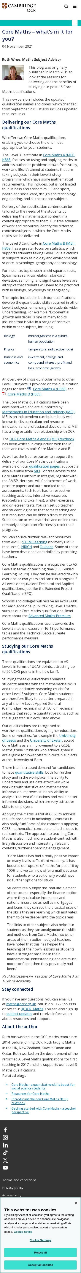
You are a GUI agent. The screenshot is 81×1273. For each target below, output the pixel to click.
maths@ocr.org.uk (21, 1004)
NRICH (26, 546)
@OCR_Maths (32, 1009)
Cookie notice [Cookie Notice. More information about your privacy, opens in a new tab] (23, 1231)
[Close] (76, 1203)
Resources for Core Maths (30, 1094)
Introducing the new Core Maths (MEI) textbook (39, 1101)
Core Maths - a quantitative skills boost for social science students (43, 1086)
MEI (37, 471)
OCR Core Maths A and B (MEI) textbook (42, 439)
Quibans (46, 546)
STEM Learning (34, 542)
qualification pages (44, 466)
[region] (40, 1235)
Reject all (40, 1252)
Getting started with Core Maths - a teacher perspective (43, 1110)
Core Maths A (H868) (50, 389)
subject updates (19, 1013)
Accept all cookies (40, 1265)
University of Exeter (46, 740)
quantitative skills (29, 772)
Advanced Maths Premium (50, 615)
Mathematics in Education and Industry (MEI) (38, 412)
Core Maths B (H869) (24, 394)
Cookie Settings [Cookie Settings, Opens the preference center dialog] (40, 1240)
